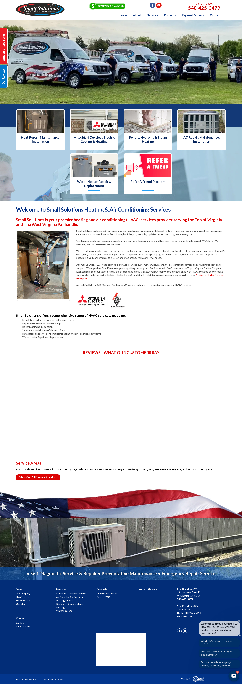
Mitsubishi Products (107, 593)
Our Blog (21, 603)
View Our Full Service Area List (38, 477)
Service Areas (23, 600)
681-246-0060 (185, 616)
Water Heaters (64, 610)
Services (152, 15)
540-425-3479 (204, 8)
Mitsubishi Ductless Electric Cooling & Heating (94, 139)
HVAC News (22, 597)
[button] (234, 676)
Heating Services (65, 600)
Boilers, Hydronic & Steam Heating (148, 139)
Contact (215, 15)
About (137, 15)
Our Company (23, 593)
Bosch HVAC (103, 597)
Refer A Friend (23, 626)
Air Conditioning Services (69, 597)
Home (123, 15)
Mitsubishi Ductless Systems (71, 593)
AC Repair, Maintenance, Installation (201, 139)
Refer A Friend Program (147, 181)
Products (170, 15)
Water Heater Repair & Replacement (94, 184)
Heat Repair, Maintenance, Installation (40, 139)
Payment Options (193, 15)
